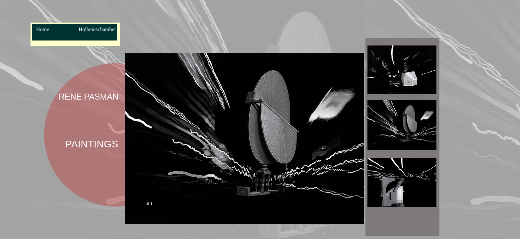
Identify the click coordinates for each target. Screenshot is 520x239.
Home (42, 29)
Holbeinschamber (97, 29)
